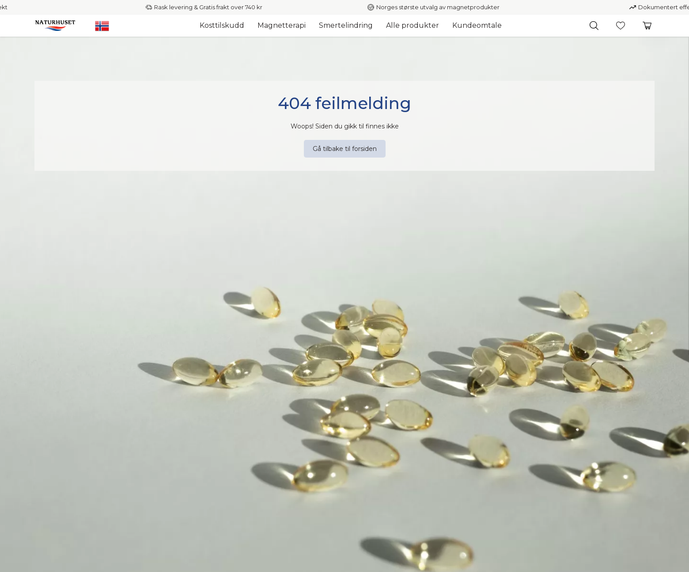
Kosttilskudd (222, 25)
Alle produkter (412, 25)
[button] (594, 26)
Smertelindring (346, 25)
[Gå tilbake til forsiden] (345, 149)
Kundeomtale (477, 25)
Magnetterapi (281, 25)
